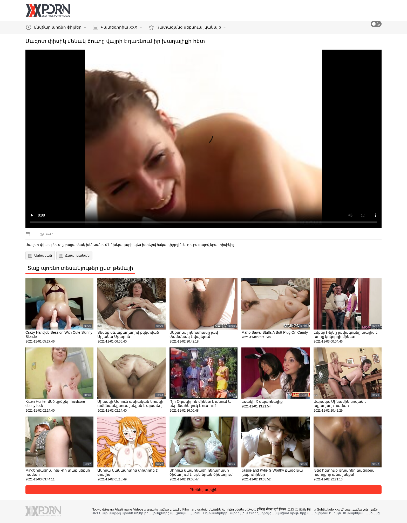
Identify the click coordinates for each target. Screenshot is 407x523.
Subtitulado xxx (328, 509)
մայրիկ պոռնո (221, 509)
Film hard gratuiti (194, 509)
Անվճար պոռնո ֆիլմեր (56, 27)
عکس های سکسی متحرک (359, 509)
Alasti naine (123, 509)
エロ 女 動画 (296, 509)
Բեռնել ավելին (203, 490)
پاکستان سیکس (170, 509)
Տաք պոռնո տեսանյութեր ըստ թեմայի (80, 268)
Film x (311, 509)
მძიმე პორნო (245, 509)
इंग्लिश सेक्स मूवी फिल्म (271, 509)
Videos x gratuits (145, 509)
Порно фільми (102, 509)
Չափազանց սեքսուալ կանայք (187, 27)
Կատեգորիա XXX (117, 27)
